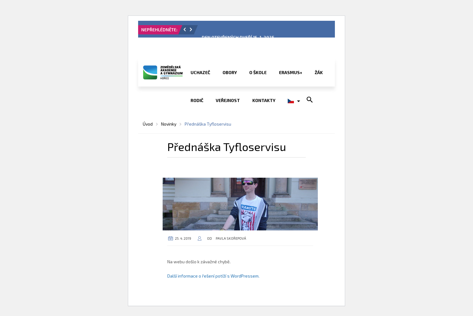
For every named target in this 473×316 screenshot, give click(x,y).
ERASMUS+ (290, 72)
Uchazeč (200, 72)
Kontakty (263, 100)
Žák (319, 72)
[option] (266, 31)
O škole (258, 72)
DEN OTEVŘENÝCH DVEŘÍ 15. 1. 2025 (238, 37)
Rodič (197, 100)
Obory (230, 72)
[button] (185, 29)
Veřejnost (228, 100)
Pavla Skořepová (231, 238)
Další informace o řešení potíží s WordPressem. (213, 275)
